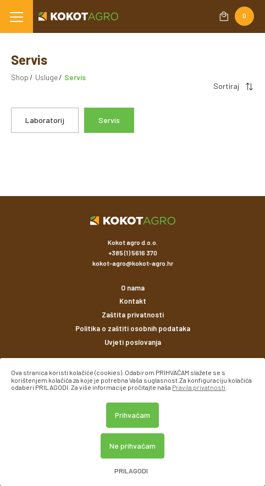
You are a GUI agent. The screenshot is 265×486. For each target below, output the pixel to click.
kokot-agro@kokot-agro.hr (132, 263)
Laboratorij (44, 120)
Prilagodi (131, 470)
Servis (109, 120)
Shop (20, 77)
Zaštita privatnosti (133, 314)
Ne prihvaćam (132, 445)
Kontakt (132, 301)
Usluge (46, 77)
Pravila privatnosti (198, 387)
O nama (133, 287)
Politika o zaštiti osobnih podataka (132, 328)
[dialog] (132, 422)
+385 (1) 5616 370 (132, 252)
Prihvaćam (132, 415)
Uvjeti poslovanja (132, 342)
